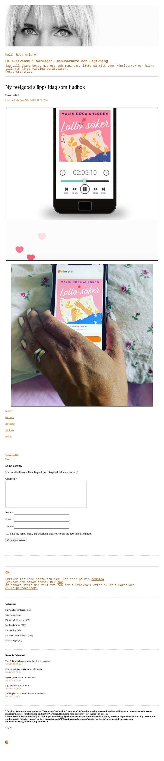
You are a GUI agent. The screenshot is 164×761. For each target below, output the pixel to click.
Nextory (9, 417)
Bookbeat (10, 423)
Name (9, 517)
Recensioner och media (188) (19, 640)
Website (9, 531)
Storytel (9, 410)
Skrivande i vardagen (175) (18, 615)
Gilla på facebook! (21, 593)
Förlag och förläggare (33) (17, 625)
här (60, 587)
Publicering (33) (13, 635)
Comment (11, 478)
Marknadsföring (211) (15, 630)
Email (9, 524)
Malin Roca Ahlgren (21, 54)
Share (8, 459)
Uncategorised (12, 95)
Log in (8, 732)
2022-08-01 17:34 (40, 100)
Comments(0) (11, 455)
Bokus (8, 436)
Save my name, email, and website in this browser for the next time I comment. (51, 538)
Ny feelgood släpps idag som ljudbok (45, 87)
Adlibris (9, 430)
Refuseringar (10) (13, 645)
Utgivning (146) (12, 620)
